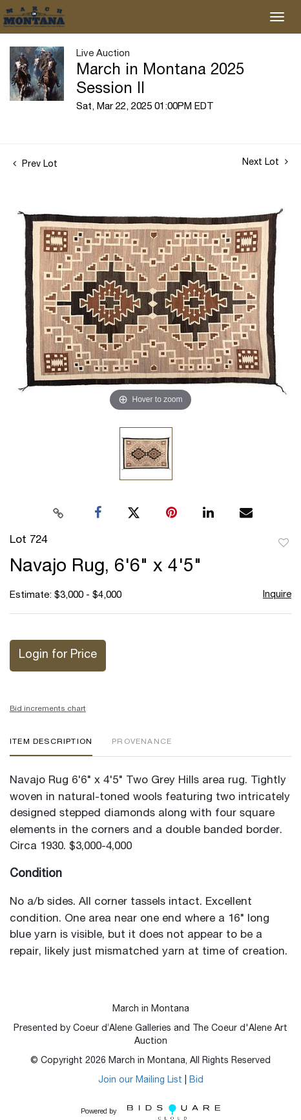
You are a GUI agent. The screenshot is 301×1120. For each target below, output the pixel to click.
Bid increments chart (48, 709)
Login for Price (58, 655)
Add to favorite (283, 543)
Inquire (277, 595)
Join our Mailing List (140, 1080)
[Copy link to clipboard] (59, 513)
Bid (196, 1080)
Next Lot (265, 162)
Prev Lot (35, 164)
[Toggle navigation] (277, 17)
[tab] (51, 746)
